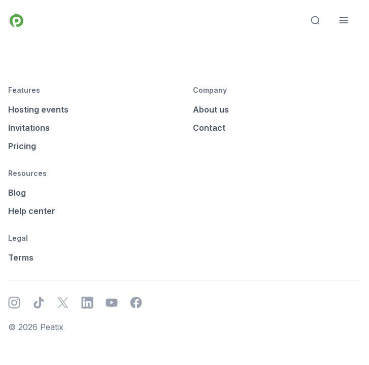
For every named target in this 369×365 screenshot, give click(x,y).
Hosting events (38, 109)
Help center (31, 211)
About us (211, 109)
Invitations (29, 128)
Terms (20, 257)
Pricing (22, 146)
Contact (209, 128)
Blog (17, 193)
